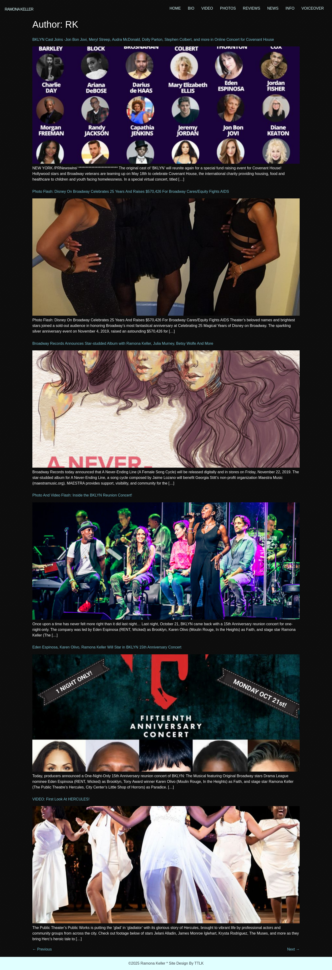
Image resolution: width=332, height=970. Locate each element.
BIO (191, 8)
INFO (290, 8)
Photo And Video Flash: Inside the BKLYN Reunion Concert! (82, 495)
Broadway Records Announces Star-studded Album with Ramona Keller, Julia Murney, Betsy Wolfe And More (122, 343)
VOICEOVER (313, 8)
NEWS (273, 8)
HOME (175, 8)
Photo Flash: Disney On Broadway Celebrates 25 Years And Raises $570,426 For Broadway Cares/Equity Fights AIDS (130, 191)
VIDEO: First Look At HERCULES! (61, 799)
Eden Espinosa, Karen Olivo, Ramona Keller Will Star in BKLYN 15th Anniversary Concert (106, 647)
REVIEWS (251, 8)
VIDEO (207, 8)
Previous (42, 949)
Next (293, 949)
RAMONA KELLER (19, 9)
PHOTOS (228, 8)
